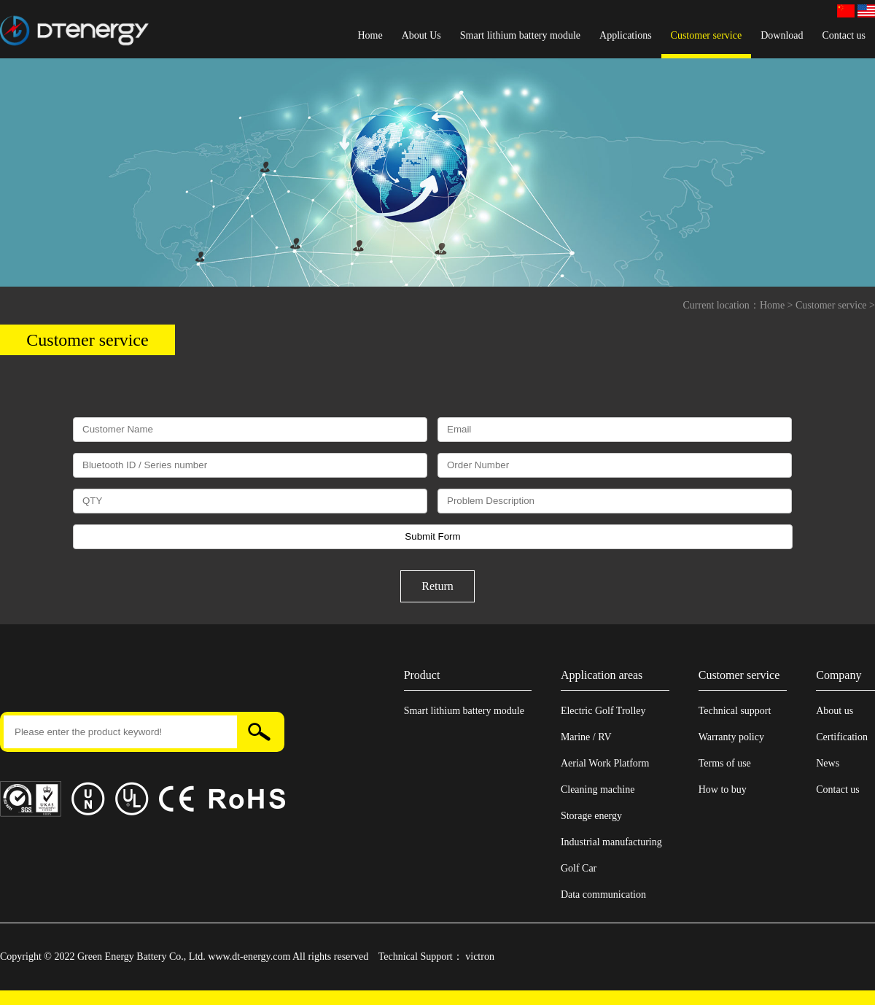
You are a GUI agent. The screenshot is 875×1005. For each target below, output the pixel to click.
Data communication (603, 894)
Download (782, 35)
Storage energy (591, 815)
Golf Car (578, 868)
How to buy (723, 789)
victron (479, 956)
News (827, 763)
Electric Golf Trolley (603, 710)
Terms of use (725, 763)
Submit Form (432, 536)
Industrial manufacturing (611, 842)
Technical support (735, 710)
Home (369, 35)
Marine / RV (586, 737)
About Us (421, 35)
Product (422, 675)
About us (834, 710)
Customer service (706, 35)
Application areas (601, 675)
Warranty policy (731, 737)
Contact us (844, 35)
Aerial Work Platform (605, 763)
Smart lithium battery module (520, 35)
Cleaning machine (597, 789)
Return (437, 586)
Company (838, 675)
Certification (842, 737)
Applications (625, 35)
